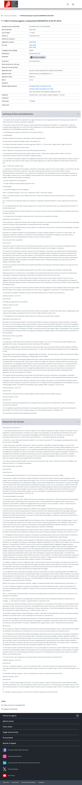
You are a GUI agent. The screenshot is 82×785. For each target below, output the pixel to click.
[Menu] (73, 4)
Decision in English (37, 57)
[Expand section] (77, 715)
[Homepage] (2, 15)
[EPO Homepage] (11, 4)
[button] (41, 114)
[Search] (68, 4)
